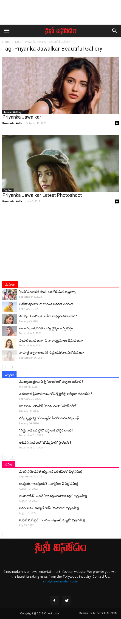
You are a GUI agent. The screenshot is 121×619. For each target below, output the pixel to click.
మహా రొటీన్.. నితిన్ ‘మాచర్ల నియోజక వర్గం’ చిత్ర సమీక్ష (53, 496)
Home (6, 42)
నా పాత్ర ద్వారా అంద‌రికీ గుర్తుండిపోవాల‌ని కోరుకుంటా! (51, 352)
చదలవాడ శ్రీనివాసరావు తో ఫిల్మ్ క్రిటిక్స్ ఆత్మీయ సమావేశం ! (55, 394)
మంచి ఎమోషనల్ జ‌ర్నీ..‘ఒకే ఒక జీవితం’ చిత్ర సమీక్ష (50, 471)
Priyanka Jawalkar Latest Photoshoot (42, 195)
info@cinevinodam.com (60, 581)
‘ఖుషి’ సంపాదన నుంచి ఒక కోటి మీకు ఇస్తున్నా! (47, 292)
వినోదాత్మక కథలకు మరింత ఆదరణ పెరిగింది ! (47, 304)
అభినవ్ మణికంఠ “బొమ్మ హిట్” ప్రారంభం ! (45, 442)
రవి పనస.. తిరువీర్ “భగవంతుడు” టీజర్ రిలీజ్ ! (48, 406)
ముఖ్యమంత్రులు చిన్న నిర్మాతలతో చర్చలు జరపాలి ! (51, 381)
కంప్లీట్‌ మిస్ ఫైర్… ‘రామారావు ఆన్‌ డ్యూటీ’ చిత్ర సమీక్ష (52, 520)
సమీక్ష (8, 464)
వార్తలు (9, 374)
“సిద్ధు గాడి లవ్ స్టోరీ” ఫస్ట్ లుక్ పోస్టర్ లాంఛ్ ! (46, 430)
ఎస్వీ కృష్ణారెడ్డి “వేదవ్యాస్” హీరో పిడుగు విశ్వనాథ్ (49, 418)
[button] (114, 31)
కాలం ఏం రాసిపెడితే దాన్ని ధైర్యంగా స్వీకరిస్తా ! (46, 328)
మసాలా (10, 284)
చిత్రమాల (8, 190)
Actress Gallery (12, 112)
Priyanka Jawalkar (21, 117)
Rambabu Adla (12, 123)
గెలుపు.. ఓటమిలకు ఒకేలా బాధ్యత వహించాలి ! (48, 316)
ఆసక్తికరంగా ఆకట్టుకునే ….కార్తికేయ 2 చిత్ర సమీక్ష (48, 483)
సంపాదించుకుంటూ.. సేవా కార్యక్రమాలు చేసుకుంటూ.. (51, 340)
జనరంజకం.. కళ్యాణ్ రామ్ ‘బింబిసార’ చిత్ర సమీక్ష (49, 508)
